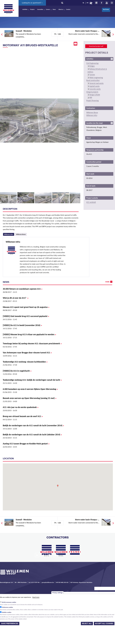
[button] (57, 486)
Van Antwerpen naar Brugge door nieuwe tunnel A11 (27, 352)
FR (87, 3)
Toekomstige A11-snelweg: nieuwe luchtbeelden (25, 361)
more (107, 282)
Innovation (40, 9)
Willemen (8, 9)
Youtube (107, 3)
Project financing (92, 100)
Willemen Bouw (21, 234)
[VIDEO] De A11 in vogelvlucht (17, 371)
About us (61, 9)
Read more (35, 597)
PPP (90, 98)
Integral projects (92, 92)
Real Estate (106, 9)
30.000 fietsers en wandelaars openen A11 (22, 289)
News (54, 9)
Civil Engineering (92, 63)
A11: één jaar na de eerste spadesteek (20, 407)
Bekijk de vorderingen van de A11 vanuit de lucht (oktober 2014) (32, 434)
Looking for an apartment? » (32, 3)
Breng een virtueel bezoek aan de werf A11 (23, 416)
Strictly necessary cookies (9, 602)
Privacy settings (57, 593)
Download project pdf (96, 46)
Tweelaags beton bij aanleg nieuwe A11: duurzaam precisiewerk (32, 343)
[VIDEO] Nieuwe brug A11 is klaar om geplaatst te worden (29, 334)
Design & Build (94, 95)
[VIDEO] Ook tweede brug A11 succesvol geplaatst (26, 316)
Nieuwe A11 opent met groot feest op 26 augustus (26, 307)
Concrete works (95, 89)
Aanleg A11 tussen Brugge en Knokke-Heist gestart (26, 443)
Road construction (93, 80)
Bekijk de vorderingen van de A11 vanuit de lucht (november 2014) (33, 425)
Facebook (102, 3)
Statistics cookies (6, 612)
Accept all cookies (104, 623)
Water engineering (96, 77)
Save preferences (9, 623)
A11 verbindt (91, 202)
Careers (48, 9)
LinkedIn (96, 3)
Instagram (112, 3)
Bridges (92, 66)
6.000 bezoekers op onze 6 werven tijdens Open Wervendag (30, 389)
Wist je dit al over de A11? (15, 298)
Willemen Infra (9, 234)
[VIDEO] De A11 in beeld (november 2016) (22, 325)
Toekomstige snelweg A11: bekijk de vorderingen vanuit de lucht (32, 380)
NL (83, 3)
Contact (68, 9)
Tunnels (92, 75)
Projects (32, 9)
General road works (96, 83)
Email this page (76, 43)
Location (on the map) (94, 123)
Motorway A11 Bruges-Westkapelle (30, 45)
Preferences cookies (7, 607)
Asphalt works (94, 86)
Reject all (87, 623)
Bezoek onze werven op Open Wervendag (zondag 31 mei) (29, 398)
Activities (24, 9)
